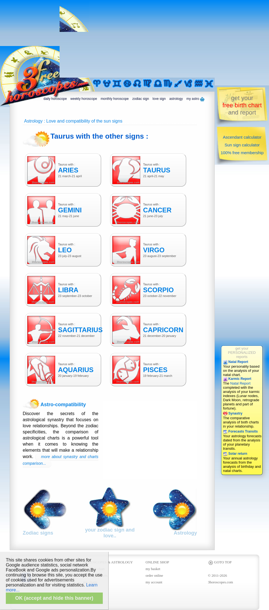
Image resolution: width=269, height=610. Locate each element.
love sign (159, 99)
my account (154, 582)
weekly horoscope (83, 99)
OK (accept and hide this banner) (54, 598)
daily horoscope (55, 99)
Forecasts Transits (240, 431)
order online (154, 575)
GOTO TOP (220, 562)
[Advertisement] (136, 39)
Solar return (235, 454)
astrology (176, 99)
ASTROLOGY (122, 562)
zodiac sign (140, 99)
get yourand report (242, 105)
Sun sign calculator (242, 145)
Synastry (232, 413)
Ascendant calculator (242, 137)
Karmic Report (237, 379)
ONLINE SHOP (157, 562)
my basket (153, 569)
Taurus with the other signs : (99, 136)
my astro (195, 99)
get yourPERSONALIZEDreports (242, 352)
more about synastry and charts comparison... (60, 460)
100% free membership (242, 152)
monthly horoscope (115, 99)
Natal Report (235, 362)
